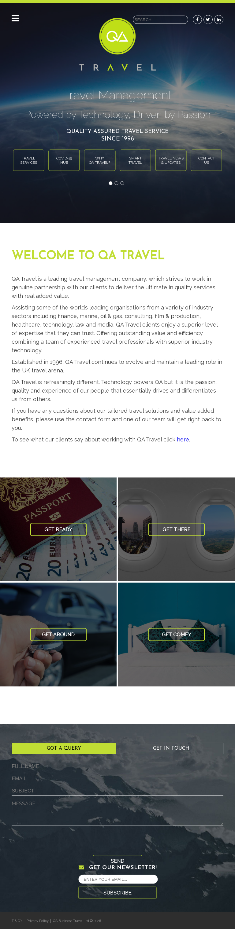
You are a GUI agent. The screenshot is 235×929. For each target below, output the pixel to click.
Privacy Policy (38, 921)
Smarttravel (135, 160)
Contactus (206, 160)
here (183, 439)
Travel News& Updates (171, 160)
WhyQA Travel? (99, 160)
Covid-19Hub (64, 160)
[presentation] (58, 843)
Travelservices (28, 160)
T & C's (17, 921)
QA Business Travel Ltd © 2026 (77, 921)
